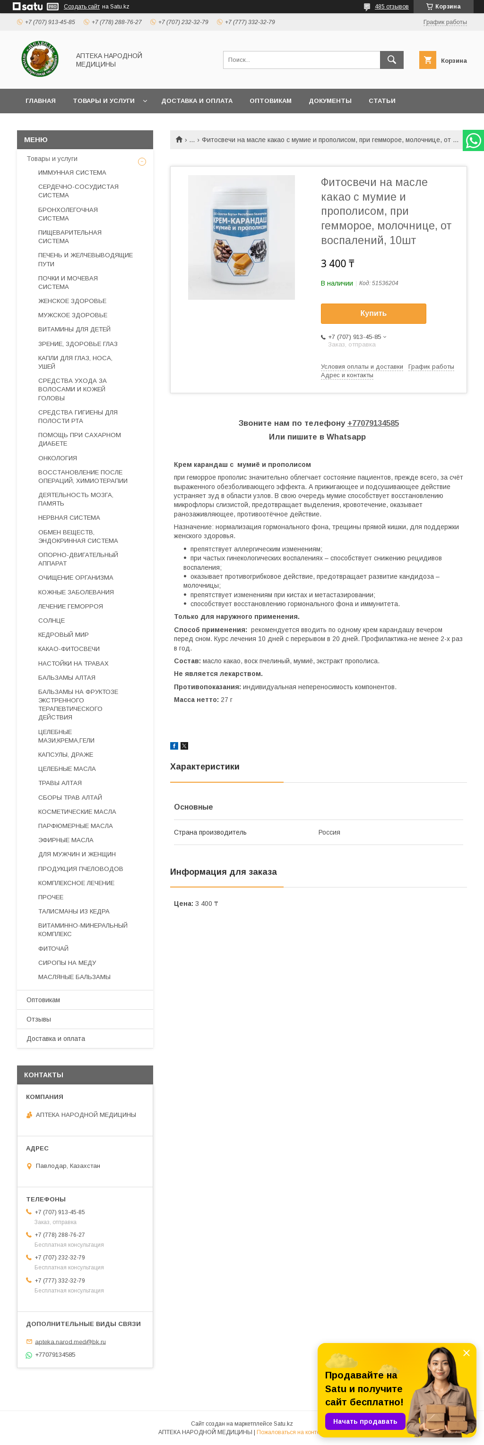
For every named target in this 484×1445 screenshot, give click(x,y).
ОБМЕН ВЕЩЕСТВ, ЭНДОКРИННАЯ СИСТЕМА (78, 536)
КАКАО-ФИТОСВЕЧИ (69, 648)
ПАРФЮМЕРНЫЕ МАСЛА (75, 825)
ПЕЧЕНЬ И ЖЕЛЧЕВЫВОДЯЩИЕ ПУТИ (85, 259)
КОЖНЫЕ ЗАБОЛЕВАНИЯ (76, 592)
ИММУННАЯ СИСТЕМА (72, 172)
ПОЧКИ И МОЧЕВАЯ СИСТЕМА (68, 282)
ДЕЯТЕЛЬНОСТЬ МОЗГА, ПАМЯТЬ (75, 499)
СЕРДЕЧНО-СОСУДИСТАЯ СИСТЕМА (78, 191)
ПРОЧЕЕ (50, 897)
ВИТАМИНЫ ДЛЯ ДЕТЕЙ (74, 329)
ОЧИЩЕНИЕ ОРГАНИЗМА (75, 577)
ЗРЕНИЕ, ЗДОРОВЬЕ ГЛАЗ (78, 343)
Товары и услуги (104, 100)
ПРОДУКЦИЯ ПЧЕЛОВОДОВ (80, 868)
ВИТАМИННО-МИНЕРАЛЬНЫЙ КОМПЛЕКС (83, 930)
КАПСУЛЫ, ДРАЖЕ (65, 754)
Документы (330, 100)
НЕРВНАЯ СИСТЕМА (69, 517)
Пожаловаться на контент (291, 1432)
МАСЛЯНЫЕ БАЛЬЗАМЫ (74, 976)
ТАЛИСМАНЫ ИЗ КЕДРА (74, 911)
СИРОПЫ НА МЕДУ (67, 962)
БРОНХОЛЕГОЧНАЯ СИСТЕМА (68, 214)
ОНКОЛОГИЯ (57, 458)
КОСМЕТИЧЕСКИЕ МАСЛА (77, 811)
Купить (374, 313)
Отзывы (38, 1019)
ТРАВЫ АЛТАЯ (60, 782)
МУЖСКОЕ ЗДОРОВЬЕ (72, 315)
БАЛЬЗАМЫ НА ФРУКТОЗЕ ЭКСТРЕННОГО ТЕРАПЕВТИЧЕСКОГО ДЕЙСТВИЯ (78, 704)
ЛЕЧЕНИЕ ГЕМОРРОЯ (70, 606)
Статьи (382, 100)
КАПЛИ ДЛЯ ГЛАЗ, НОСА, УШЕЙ (75, 362)
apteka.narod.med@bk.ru (70, 1341)
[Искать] (392, 60)
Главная (41, 100)
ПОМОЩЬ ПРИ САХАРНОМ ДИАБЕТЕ (79, 439)
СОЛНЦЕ (51, 620)
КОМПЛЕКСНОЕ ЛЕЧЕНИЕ (76, 883)
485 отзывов (392, 6)
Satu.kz (283, 1423)
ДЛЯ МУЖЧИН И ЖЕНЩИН (77, 854)
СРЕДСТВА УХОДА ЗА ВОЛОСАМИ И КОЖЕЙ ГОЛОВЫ (72, 389)
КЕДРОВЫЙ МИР (63, 634)
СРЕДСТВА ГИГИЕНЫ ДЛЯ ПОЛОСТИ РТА (78, 416)
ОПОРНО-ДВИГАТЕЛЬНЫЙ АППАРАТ (78, 559)
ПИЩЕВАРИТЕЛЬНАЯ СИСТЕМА (70, 237)
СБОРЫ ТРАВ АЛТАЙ (70, 797)
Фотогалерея (51, 125)
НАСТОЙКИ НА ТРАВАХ (73, 663)
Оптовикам (271, 100)
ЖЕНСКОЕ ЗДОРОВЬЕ (72, 300)
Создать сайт (82, 6)
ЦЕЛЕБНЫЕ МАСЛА (67, 768)
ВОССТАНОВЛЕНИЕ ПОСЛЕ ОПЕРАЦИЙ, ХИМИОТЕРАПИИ (83, 476)
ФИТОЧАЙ (53, 948)
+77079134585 (373, 423)
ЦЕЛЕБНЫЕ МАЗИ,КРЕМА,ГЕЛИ (66, 736)
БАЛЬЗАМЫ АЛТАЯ (66, 677)
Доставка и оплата (197, 100)
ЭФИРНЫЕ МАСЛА (66, 840)
